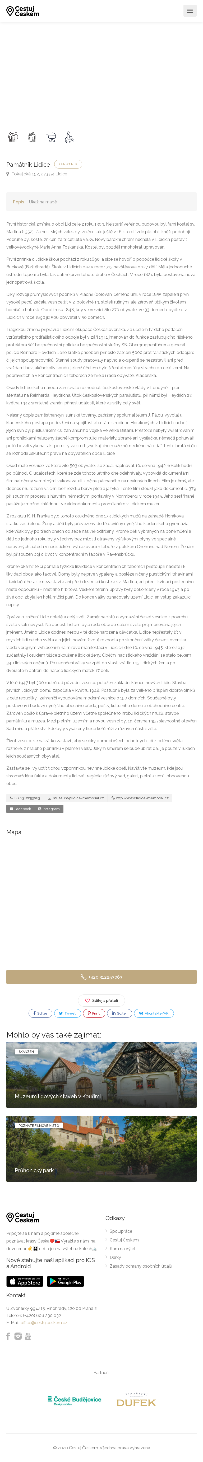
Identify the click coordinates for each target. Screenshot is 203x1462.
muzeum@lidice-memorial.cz (76, 798)
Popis (18, 201)
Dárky (115, 1257)
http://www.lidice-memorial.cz (140, 798)
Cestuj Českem (124, 1240)
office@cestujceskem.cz (44, 1322)
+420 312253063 (25, 798)
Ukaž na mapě (43, 201)
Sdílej (40, 1013)
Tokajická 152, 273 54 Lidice (36, 173)
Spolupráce (121, 1231)
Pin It (94, 1013)
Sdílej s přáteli (101, 1000)
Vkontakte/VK (153, 1013)
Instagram (49, 809)
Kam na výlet (123, 1248)
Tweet (67, 1013)
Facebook (20, 809)
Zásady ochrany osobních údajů (141, 1266)
